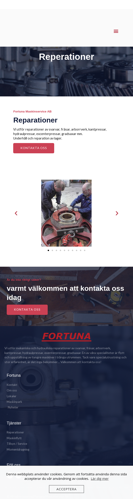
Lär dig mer (100, 478)
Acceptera (66, 489)
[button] (116, 31)
